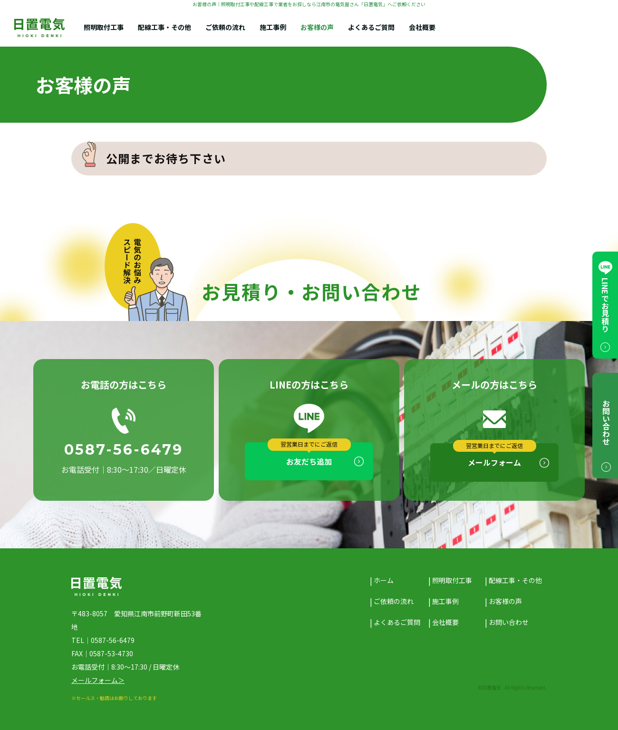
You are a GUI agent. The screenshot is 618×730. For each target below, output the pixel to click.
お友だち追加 (309, 461)
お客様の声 (317, 27)
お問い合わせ (509, 622)
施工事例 (273, 27)
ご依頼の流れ (225, 27)
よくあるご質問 (371, 27)
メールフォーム (494, 462)
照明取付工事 (104, 27)
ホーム (384, 580)
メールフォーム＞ (98, 680)
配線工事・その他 (164, 27)
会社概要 (422, 27)
